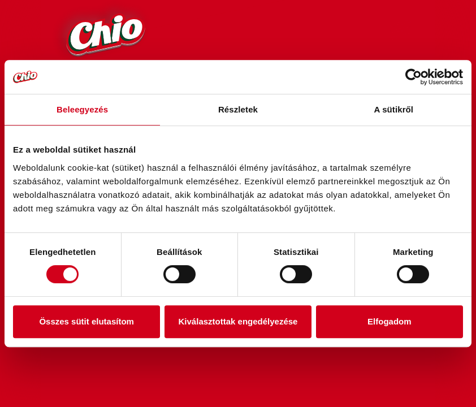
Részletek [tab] (238, 109)
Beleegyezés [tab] (82, 109)
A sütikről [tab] (394, 109)
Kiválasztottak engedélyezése (238, 321)
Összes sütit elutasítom (86, 321)
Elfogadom (389, 321)
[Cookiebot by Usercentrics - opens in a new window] (413, 76)
